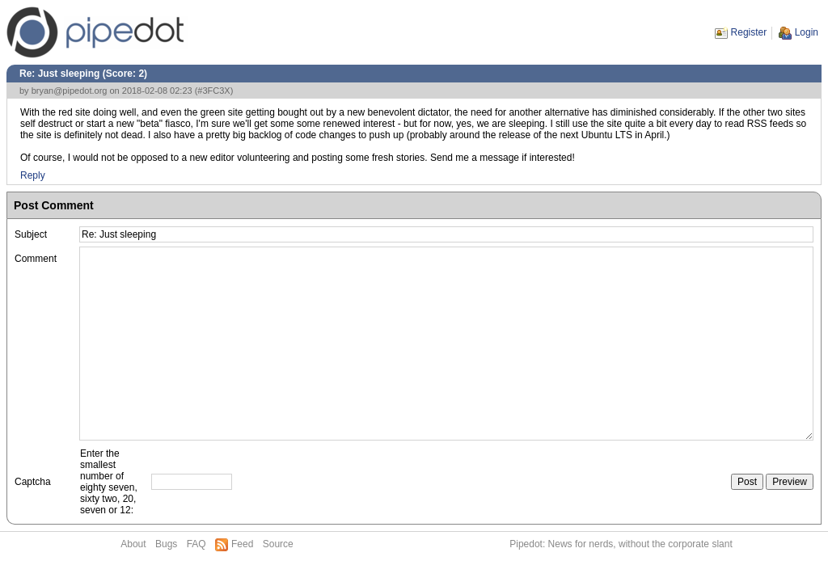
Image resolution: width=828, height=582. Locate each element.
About (133, 544)
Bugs (166, 544)
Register (749, 32)
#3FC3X (213, 90)
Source (278, 544)
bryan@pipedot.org (70, 90)
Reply (32, 175)
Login (806, 32)
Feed (242, 544)
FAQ (196, 544)
